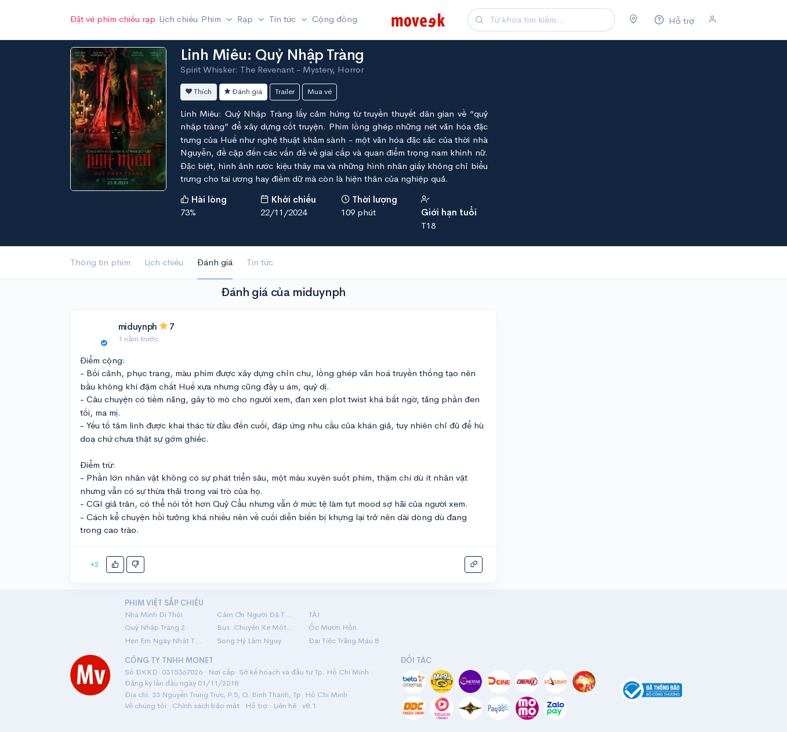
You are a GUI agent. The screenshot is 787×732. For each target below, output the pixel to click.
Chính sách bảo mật (206, 706)
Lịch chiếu (178, 18)
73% (188, 212)
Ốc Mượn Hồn (333, 627)
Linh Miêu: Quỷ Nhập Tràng (272, 54)
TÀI (314, 614)
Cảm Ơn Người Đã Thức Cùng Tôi (256, 614)
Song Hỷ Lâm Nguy (249, 641)
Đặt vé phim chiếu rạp (112, 18)
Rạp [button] (246, 18)
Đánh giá (243, 91)
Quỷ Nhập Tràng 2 (155, 627)
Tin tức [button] (283, 18)
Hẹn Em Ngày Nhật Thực (163, 641)
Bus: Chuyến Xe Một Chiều (256, 627)
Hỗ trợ (256, 706)
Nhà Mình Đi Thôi (154, 614)
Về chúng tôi (145, 706)
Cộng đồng (334, 18)
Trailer (285, 91)
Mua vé (319, 91)
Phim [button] (212, 18)
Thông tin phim (100, 262)
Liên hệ (284, 706)
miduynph (138, 326)
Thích (199, 91)
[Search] (551, 20)
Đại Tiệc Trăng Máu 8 (344, 641)
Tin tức (259, 262)
